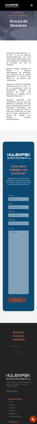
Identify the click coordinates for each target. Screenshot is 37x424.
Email (10, 207)
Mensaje (11, 232)
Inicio (10, 404)
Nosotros (12, 407)
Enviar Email (17, 303)
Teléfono (11, 215)
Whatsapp (11, 223)
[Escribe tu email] (18, 343)
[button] (31, 5)
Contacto (12, 413)
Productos (12, 410)
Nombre (11, 199)
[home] (11, 5)
